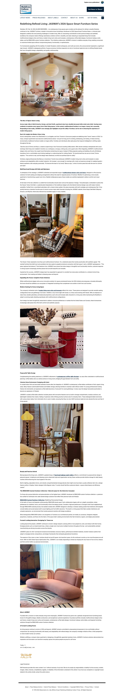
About (26, 687)
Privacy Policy (89, 687)
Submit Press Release (50, 687)
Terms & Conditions (63, 687)
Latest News (25, 18)
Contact (64, 18)
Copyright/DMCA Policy (76, 687)
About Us (74, 18)
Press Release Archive (36, 687)
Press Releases (39, 18)
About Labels (53, 18)
